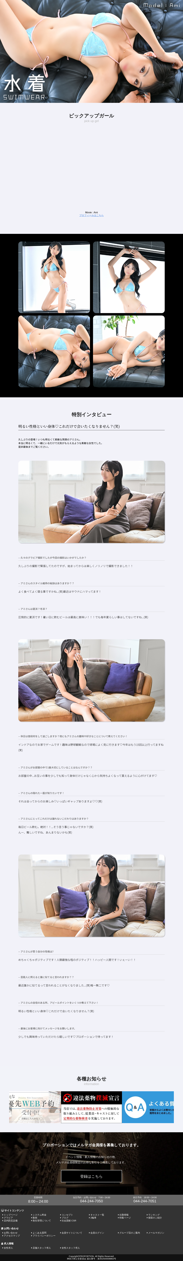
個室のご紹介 (155, 1217)
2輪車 (93, 1217)
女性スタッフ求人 (71, 1248)
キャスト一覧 (97, 1214)
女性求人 (8, 1248)
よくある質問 (39, 1232)
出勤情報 (124, 1214)
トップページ (11, 1214)
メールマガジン (156, 1232)
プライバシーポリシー (44, 1235)
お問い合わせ (11, 1232)
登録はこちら (91, 1176)
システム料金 (39, 1214)
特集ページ (125, 1217)
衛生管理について (42, 1220)
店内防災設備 (11, 1220)
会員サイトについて (72, 1232)
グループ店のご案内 (129, 1232)
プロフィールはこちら (91, 215)
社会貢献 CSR (69, 1220)
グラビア (8, 1217)
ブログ (65, 1217)
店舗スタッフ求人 (42, 1248)
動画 (35, 1217)
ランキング (154, 1214)
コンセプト (67, 1214)
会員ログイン (97, 1232)
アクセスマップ (12, 1235)
